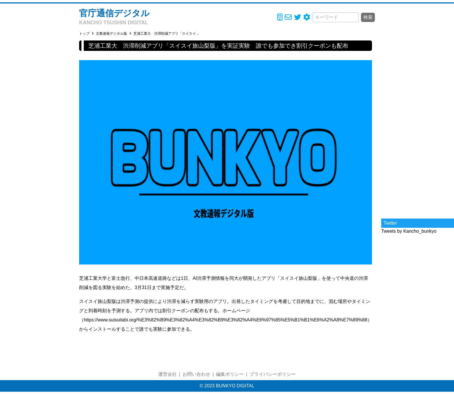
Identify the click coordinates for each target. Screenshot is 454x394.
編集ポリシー (230, 374)
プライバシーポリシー (273, 374)
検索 (368, 17)
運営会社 (167, 374)
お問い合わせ (196, 374)
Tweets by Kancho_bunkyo (408, 231)
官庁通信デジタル (114, 13)
